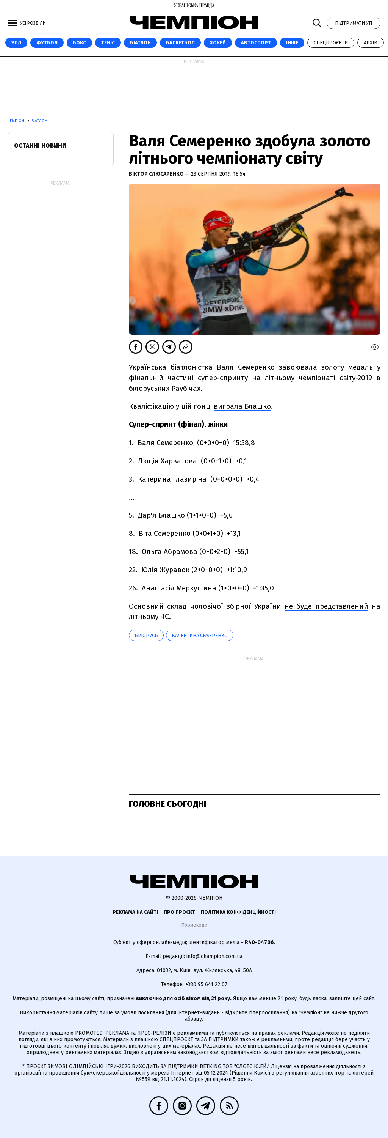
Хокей (218, 43)
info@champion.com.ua (214, 956)
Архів (370, 43)
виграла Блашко (242, 406)
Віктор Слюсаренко (157, 174)
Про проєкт (179, 912)
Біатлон (140, 43)
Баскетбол (180, 43)
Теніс (108, 43)
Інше (292, 43)
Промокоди (194, 925)
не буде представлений (326, 606)
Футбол (47, 43)
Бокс (79, 43)
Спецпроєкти (331, 43)
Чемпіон (16, 121)
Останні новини (40, 145)
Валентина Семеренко (200, 635)
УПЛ (16, 43)
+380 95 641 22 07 (206, 984)
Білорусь (146, 635)
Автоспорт (256, 43)
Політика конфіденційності (238, 912)
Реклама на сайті (135, 912)
